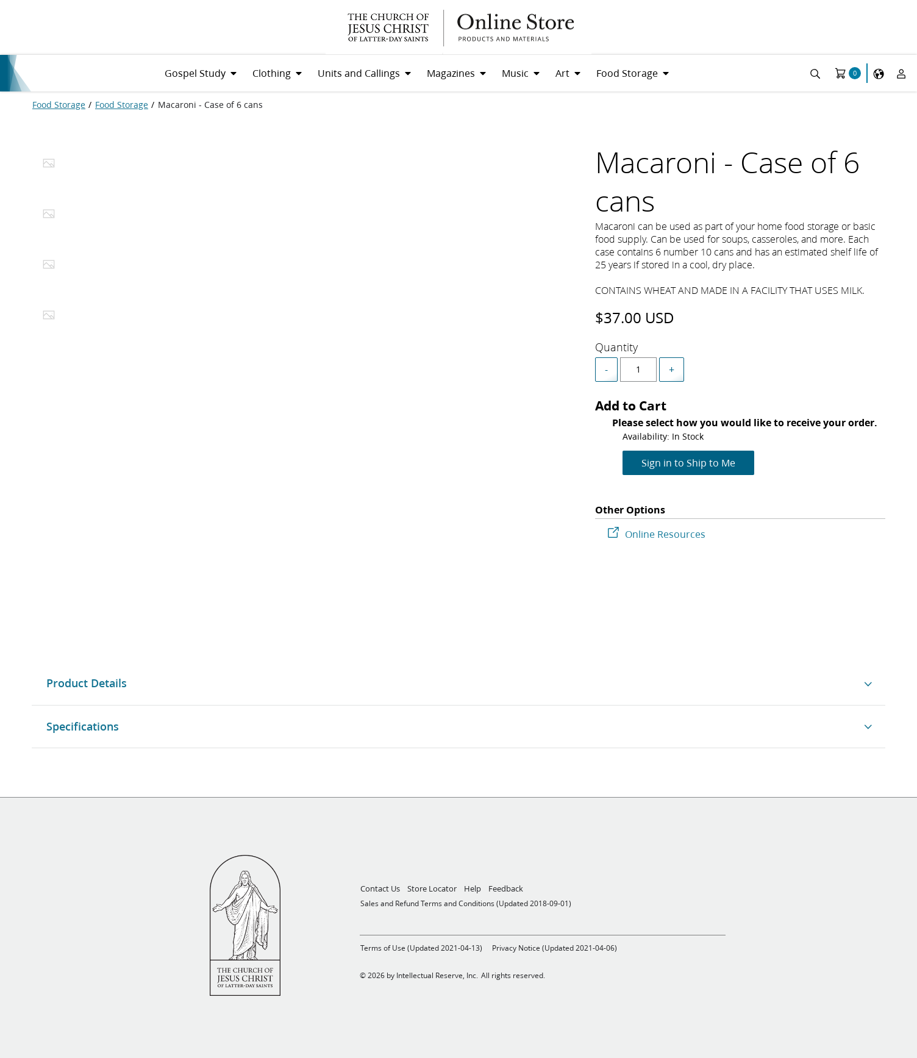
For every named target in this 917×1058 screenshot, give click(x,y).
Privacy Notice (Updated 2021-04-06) (554, 948)
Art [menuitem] (562, 73)
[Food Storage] (59, 105)
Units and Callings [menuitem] (359, 73)
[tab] (49, 166)
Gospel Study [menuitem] (195, 73)
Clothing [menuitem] (271, 73)
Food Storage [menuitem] (627, 73)
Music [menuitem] (515, 73)
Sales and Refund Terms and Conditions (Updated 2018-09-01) (465, 903)
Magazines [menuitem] (451, 73)
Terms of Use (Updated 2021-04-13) (421, 948)
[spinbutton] (638, 369)
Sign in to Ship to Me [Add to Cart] (688, 463)
